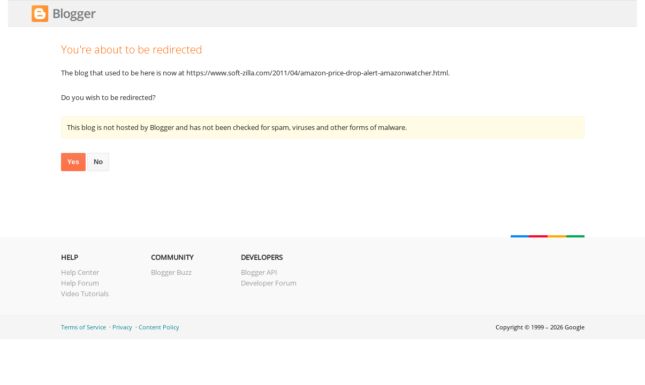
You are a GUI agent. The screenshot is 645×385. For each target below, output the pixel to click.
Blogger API (259, 272)
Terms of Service (83, 327)
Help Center (80, 272)
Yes (73, 162)
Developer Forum (269, 283)
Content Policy (159, 327)
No (98, 162)
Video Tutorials (85, 293)
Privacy (122, 327)
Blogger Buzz (171, 272)
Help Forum (80, 283)
